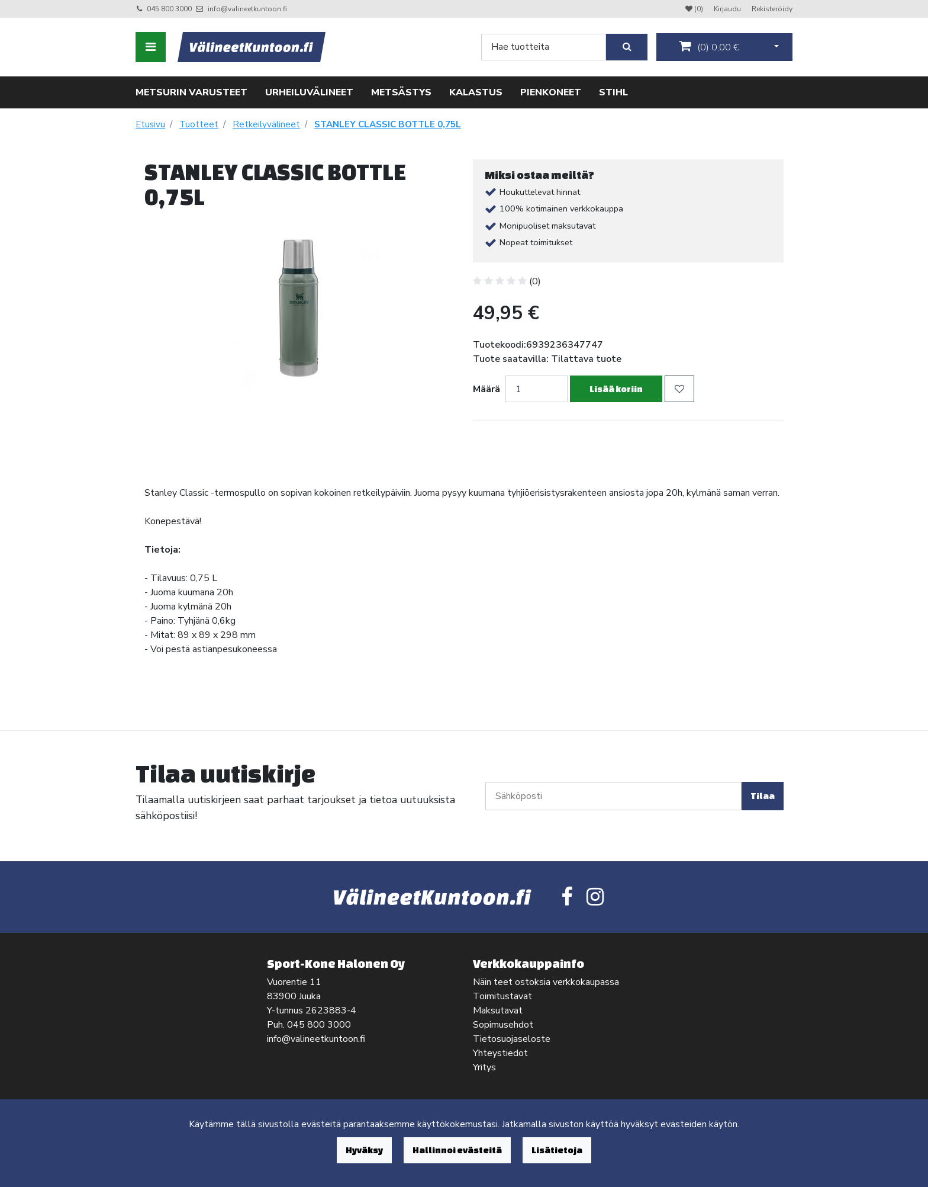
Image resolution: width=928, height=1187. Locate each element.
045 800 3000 (169, 9)
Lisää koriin (616, 389)
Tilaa (762, 796)
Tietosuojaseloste (511, 1038)
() (709, 47)
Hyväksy (364, 1150)
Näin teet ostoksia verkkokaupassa (546, 982)
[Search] (543, 47)
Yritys (484, 1067)
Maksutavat (498, 1010)
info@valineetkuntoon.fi (247, 9)
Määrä (486, 389)
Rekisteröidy (772, 9)
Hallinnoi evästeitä (457, 1150)
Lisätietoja (556, 1150)
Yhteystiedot (500, 1053)
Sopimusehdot (503, 1024)
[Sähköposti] (613, 796)
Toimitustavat (502, 996)
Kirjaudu (728, 9)
